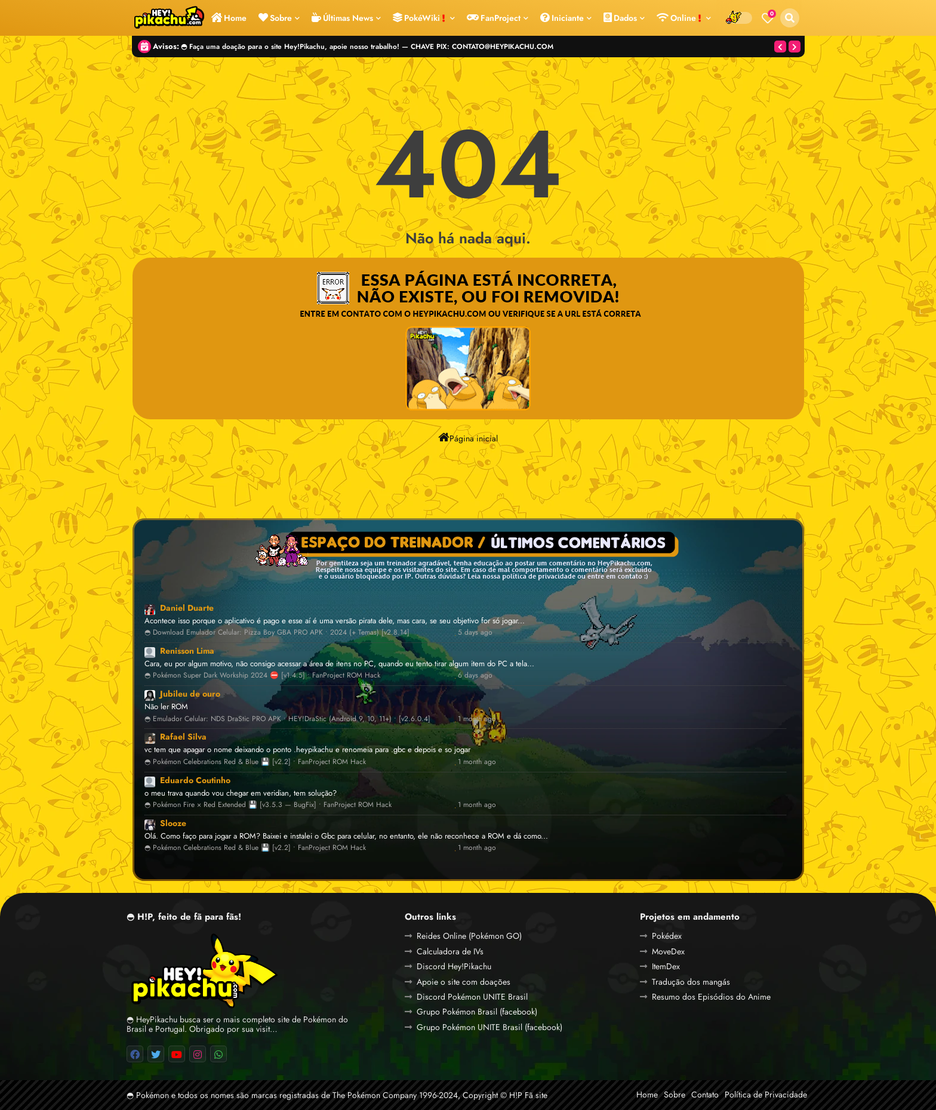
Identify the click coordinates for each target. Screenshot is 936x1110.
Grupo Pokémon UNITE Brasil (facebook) (489, 1027)
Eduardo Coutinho (195, 780)
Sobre (275, 18)
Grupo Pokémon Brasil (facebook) (477, 1012)
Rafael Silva (183, 737)
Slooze (173, 823)
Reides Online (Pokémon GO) (469, 936)
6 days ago (475, 675)
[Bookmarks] (767, 18)
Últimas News (342, 18)
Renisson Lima (187, 651)
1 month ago (477, 719)
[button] (789, 17)
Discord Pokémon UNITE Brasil (472, 997)
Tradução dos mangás (691, 982)
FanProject (494, 18)
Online (679, 18)
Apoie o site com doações (463, 982)
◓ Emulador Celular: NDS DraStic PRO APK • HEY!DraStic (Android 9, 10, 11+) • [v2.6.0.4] (287, 719)
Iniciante (562, 18)
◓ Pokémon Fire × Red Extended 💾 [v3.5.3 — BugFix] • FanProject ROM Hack (268, 804)
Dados (620, 18)
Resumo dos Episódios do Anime (711, 997)
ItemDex (666, 966)
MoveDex (668, 951)
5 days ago (475, 632)
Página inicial (468, 437)
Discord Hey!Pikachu (454, 966)
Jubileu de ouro (190, 694)
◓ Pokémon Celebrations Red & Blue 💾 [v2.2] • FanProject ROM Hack (255, 761)
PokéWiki (419, 18)
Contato (705, 1094)
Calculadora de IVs (450, 951)
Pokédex (667, 936)
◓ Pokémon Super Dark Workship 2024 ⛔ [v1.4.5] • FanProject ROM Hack (262, 675)
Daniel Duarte (187, 608)
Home (229, 18)
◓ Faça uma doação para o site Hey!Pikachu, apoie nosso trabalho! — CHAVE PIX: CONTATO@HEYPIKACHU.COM (367, 46)
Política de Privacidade (766, 1094)
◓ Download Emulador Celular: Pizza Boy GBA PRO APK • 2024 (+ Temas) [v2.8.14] (277, 632)
